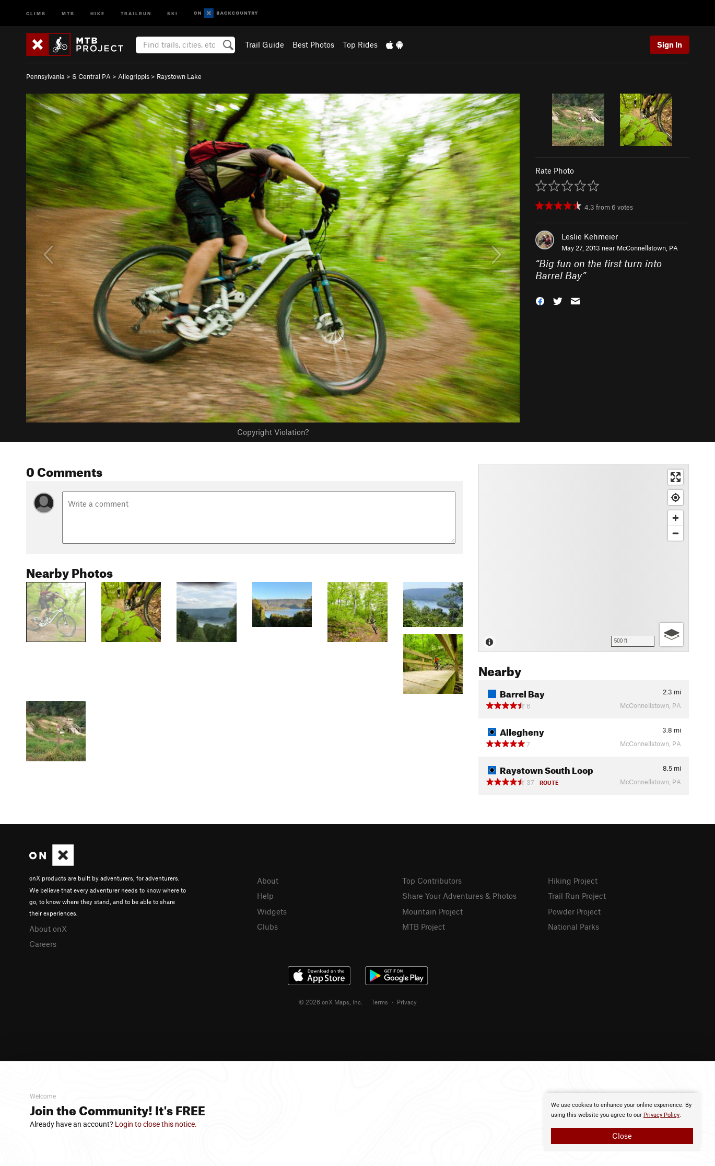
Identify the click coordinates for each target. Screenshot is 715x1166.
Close (622, 1135)
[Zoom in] (675, 517)
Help (265, 895)
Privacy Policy (661, 1115)
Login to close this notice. (156, 1124)
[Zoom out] (675, 533)
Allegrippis (133, 76)
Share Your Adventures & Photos (459, 895)
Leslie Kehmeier (589, 236)
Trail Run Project (577, 895)
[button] (540, 300)
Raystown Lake (179, 76)
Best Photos (313, 44)
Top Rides (360, 44)
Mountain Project (432, 911)
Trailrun (136, 12)
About (267, 880)
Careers (42, 943)
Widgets (272, 911)
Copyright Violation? (273, 432)
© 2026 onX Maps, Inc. (330, 1001)
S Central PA (91, 76)
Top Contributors (432, 880)
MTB (68, 12)
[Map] (583, 557)
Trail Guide (264, 44)
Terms (379, 1001)
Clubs (267, 926)
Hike (97, 12)
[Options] (671, 634)
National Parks (573, 926)
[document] (622, 1122)
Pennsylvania (45, 76)
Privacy (407, 1001)
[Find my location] (675, 497)
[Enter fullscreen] (675, 477)
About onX (48, 928)
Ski (172, 12)
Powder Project (574, 911)
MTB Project (423, 926)
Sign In (669, 44)
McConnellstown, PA (647, 248)
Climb (36, 12)
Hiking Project (572, 880)
